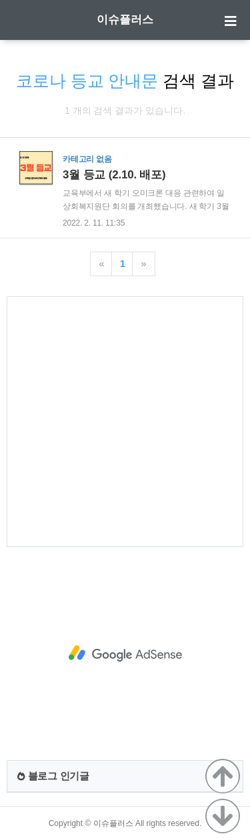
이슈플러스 (125, 19)
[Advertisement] (125, 421)
